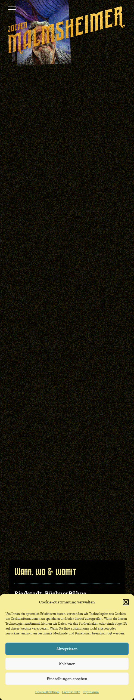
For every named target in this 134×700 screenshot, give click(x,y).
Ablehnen (67, 663)
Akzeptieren (67, 648)
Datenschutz (71, 692)
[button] (126, 602)
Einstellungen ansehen (67, 678)
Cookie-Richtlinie (47, 692)
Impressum (91, 692)
